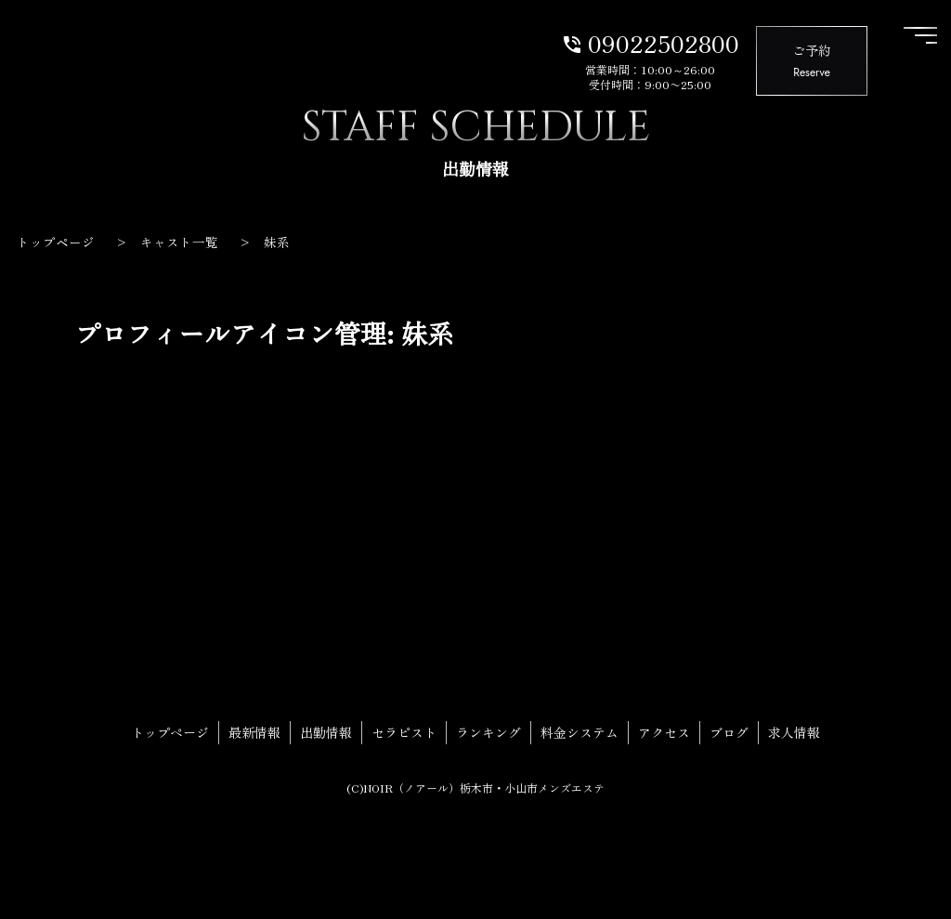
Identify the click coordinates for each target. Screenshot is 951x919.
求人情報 (794, 732)
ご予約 (812, 62)
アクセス (664, 732)
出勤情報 (326, 732)
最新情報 (254, 732)
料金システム (580, 732)
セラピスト (403, 732)
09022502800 (650, 42)
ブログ (729, 732)
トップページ (170, 732)
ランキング (488, 732)
